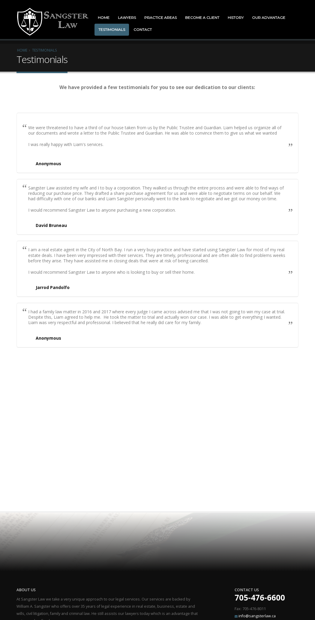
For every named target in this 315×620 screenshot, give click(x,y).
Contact (143, 29)
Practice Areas (160, 17)
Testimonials (111, 29)
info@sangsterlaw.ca (257, 616)
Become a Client (202, 17)
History (236, 17)
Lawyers (127, 17)
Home (104, 17)
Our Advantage (268, 17)
